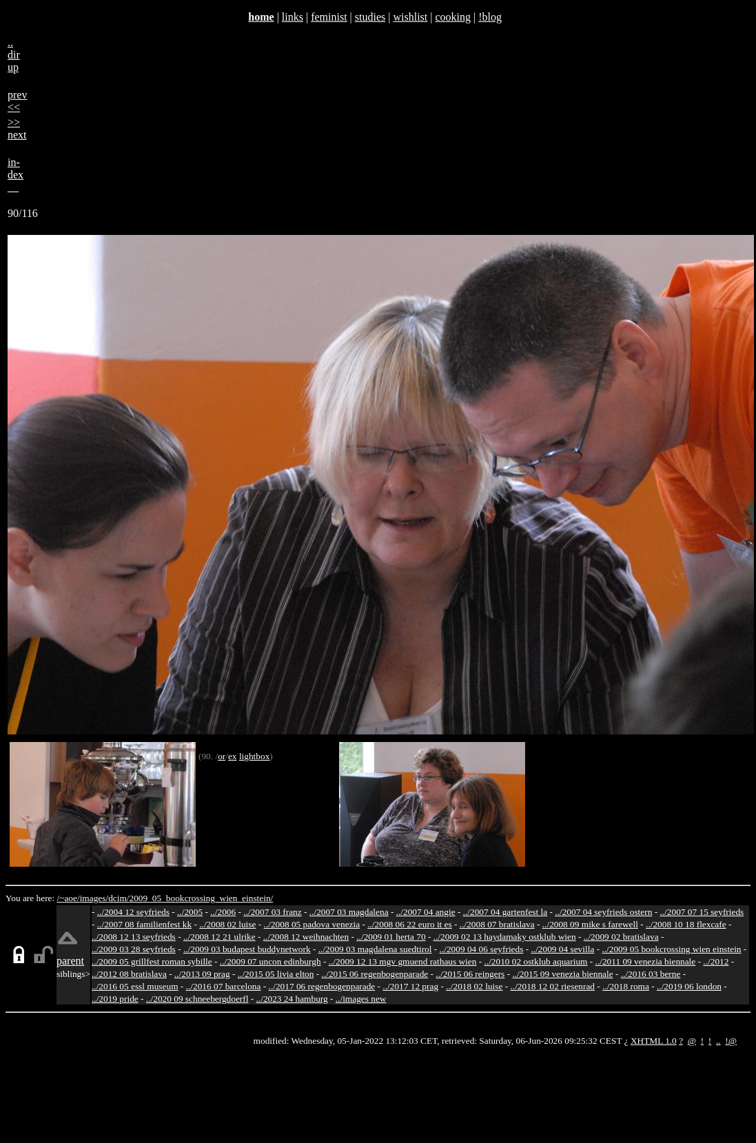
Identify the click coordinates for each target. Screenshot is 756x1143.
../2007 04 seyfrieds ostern (603, 912)
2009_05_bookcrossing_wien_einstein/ (201, 898)
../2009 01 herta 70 (390, 936)
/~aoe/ (68, 898)
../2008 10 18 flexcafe (686, 924)
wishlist (410, 17)
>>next (17, 128)
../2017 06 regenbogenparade (322, 986)
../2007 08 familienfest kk (144, 924)
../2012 (715, 961)
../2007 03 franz (272, 912)
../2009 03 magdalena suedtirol (375, 949)
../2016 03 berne (651, 974)
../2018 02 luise (474, 986)
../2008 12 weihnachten (306, 936)
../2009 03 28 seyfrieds (134, 949)
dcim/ (118, 898)
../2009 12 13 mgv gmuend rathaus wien (403, 961)
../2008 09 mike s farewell (590, 924)
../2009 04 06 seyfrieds (482, 949)
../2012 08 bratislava (129, 974)
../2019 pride (115, 998)
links (292, 17)
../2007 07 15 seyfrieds (702, 912)
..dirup (14, 55)
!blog (490, 17)
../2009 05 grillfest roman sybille (152, 961)
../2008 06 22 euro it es (409, 924)
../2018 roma (625, 986)
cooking (453, 17)
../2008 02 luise (227, 924)
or (221, 756)
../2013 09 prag (202, 974)
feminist (329, 17)
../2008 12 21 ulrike (219, 936)
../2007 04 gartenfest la (505, 912)
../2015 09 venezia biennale (562, 974)
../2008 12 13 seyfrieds (134, 936)
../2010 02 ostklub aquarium (536, 961)
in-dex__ (15, 174)
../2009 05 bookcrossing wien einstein (671, 949)
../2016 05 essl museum (135, 986)
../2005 (190, 912)
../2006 (223, 912)
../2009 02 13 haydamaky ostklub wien (504, 936)
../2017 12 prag (410, 986)
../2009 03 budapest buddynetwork (247, 949)
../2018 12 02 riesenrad (552, 986)
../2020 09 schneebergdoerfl (197, 998)
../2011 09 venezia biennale (645, 961)
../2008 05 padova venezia (312, 924)
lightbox (254, 756)
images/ (94, 898)
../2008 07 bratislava (497, 924)
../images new (361, 998)
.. (718, 1041)
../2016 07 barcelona (223, 986)
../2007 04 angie (426, 912)
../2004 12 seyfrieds (133, 912)
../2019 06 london (689, 986)
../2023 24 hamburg (292, 998)
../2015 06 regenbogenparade (375, 974)
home (261, 17)
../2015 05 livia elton (276, 974)
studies (370, 17)
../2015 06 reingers (470, 974)
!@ (731, 1041)
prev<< (17, 101)
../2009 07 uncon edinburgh (270, 961)
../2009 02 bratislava (621, 936)
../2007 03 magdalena (349, 912)
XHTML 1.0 (654, 1041)
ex (232, 756)
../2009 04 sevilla (562, 949)
